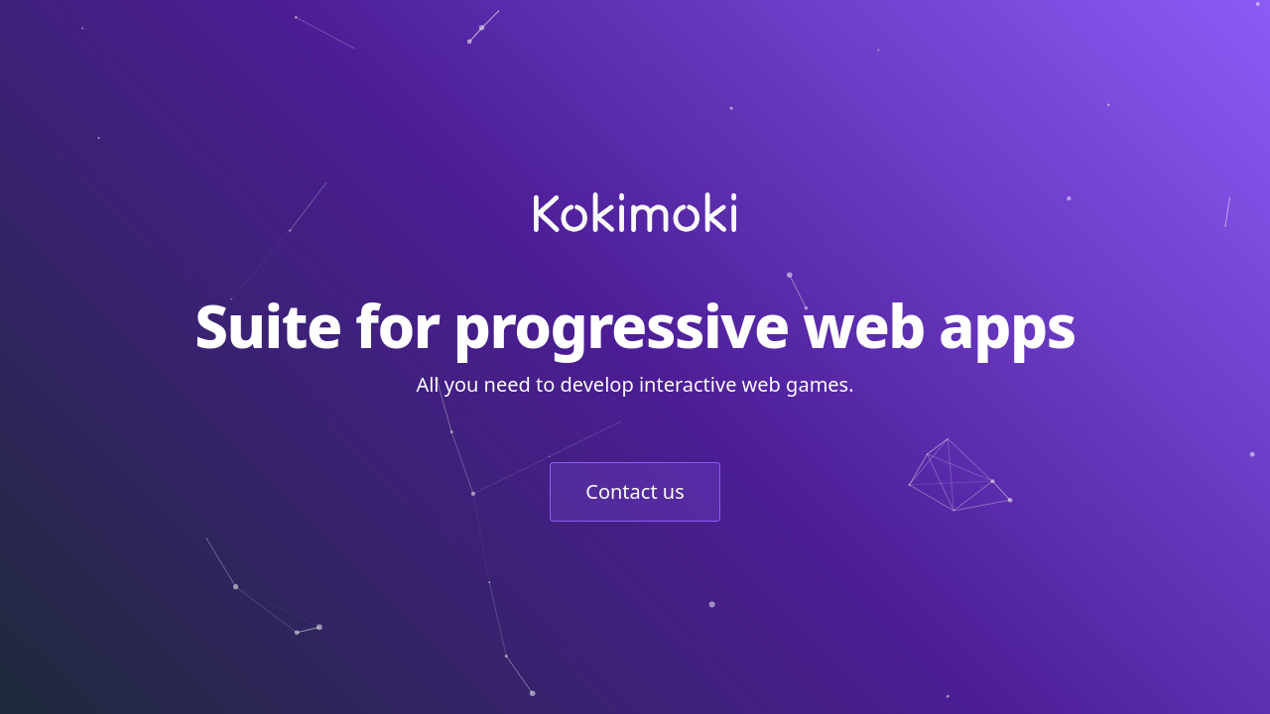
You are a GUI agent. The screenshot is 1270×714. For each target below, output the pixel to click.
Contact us (635, 491)
